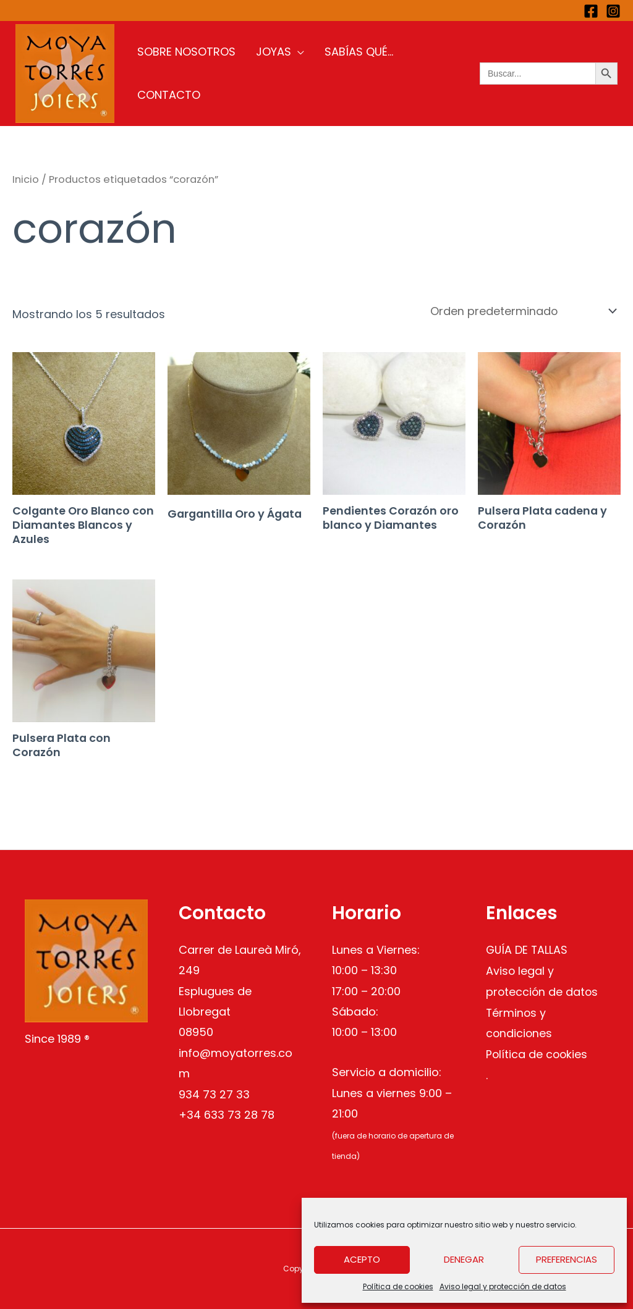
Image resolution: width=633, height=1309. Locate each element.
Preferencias (566, 1259)
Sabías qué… (343, 73)
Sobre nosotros (187, 73)
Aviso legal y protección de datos (503, 1286)
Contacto (421, 73)
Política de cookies (398, 1286)
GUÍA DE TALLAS (527, 950)
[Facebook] (591, 11)
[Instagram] (613, 11)
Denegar (464, 1259)
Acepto (362, 1259)
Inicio (25, 179)
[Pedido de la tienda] (519, 311)
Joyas (266, 73)
